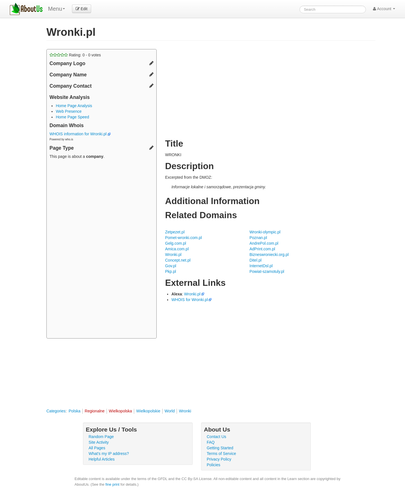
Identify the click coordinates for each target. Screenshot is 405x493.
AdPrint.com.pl (262, 249)
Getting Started (220, 448)
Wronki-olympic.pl (264, 232)
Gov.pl (170, 266)
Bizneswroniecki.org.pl (269, 254)
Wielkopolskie (148, 411)
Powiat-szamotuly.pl (266, 271)
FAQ (211, 442)
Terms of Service (221, 453)
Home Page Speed (72, 117)
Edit (81, 8)
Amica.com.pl (177, 249)
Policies (213, 465)
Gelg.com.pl (175, 243)
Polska (74, 411)
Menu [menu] (56, 9)
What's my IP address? (109, 453)
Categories (56, 411)
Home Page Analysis (74, 105)
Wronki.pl (173, 254)
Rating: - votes (75, 55)
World (170, 411)
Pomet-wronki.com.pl (183, 237)
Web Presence (69, 111)
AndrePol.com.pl (263, 243)
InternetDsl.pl (261, 266)
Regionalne (95, 411)
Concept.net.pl (177, 260)
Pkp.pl (170, 271)
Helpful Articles (102, 459)
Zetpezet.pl (174, 232)
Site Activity (99, 442)
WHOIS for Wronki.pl (189, 299)
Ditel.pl (255, 260)
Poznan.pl (258, 237)
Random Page (101, 436)
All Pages (97, 448)
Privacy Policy (219, 459)
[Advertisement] (101, 249)
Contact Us (216, 436)
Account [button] (384, 8)
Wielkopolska (120, 411)
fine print (112, 484)
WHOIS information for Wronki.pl (80, 134)
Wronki (185, 411)
